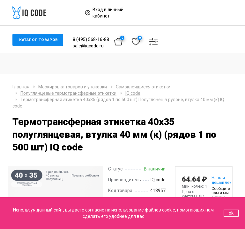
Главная (20, 86)
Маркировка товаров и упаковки (72, 86)
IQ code (132, 93)
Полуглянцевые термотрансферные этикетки (68, 93)
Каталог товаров (39, 40)
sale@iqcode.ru (89, 45)
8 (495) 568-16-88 (92, 39)
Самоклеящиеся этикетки (143, 86)
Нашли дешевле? (219, 180)
